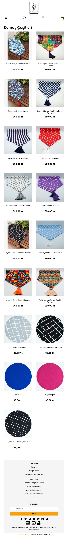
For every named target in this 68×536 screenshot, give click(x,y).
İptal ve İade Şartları (34, 490)
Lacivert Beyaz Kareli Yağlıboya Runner (49, 112)
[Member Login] (43, 17)
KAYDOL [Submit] (34, 513)
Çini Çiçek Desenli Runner (18, 111)
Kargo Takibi (34, 470)
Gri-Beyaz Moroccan (18, 347)
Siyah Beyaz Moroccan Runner (18, 253)
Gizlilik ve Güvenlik (34, 486)
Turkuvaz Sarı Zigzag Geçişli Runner (50, 301)
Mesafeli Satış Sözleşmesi (34, 483)
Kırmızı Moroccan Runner (50, 158)
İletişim (34, 467)
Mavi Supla (18, 394)
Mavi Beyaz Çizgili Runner (18, 158)
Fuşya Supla (50, 394)
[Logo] (34, 8)
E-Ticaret (28, 534)
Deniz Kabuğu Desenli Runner (18, 64)
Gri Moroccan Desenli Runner (18, 205)
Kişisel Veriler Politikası (34, 494)
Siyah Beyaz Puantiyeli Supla (18, 442)
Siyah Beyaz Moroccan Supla (50, 347)
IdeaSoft (21, 534)
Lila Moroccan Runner (50, 205)
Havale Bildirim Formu (34, 474)
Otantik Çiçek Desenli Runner (18, 300)
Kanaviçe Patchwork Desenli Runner (49, 65)
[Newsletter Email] (34, 508)
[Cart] (62, 17)
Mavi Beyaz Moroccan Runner (50, 253)
